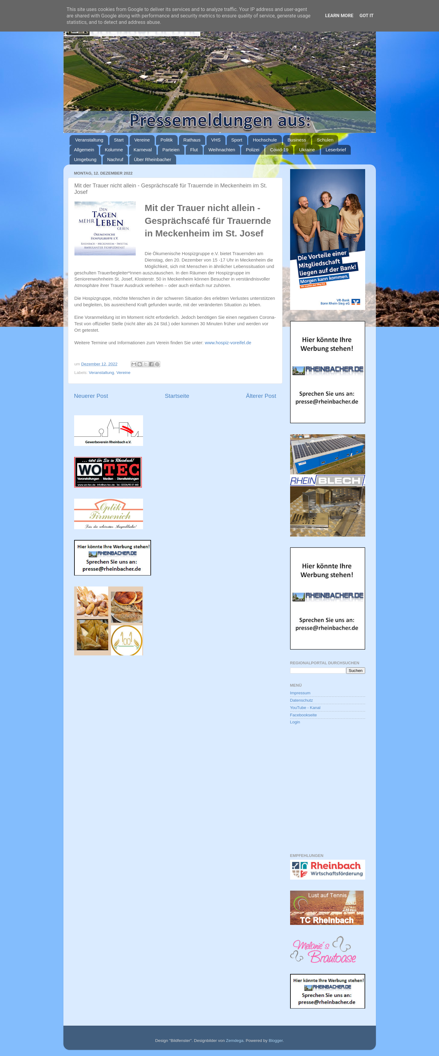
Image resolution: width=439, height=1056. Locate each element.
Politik (167, 139)
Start (119, 139)
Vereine (142, 139)
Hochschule (265, 139)
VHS (216, 139)
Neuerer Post (91, 396)
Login (295, 722)
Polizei (252, 149)
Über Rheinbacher (152, 159)
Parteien (171, 149)
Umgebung (85, 159)
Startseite (177, 396)
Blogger (276, 1040)
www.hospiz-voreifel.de (228, 342)
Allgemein (84, 149)
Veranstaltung (89, 139)
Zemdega (234, 1040)
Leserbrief (336, 149)
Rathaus (192, 139)
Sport (236, 139)
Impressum (300, 693)
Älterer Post (261, 396)
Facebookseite (303, 715)
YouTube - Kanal (305, 707)
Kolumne (114, 149)
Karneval (143, 149)
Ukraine (307, 149)
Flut (194, 149)
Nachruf (115, 159)
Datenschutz (301, 700)
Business (297, 139)
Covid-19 (279, 149)
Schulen (325, 139)
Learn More (339, 15)
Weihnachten (221, 149)
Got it (366, 15)
